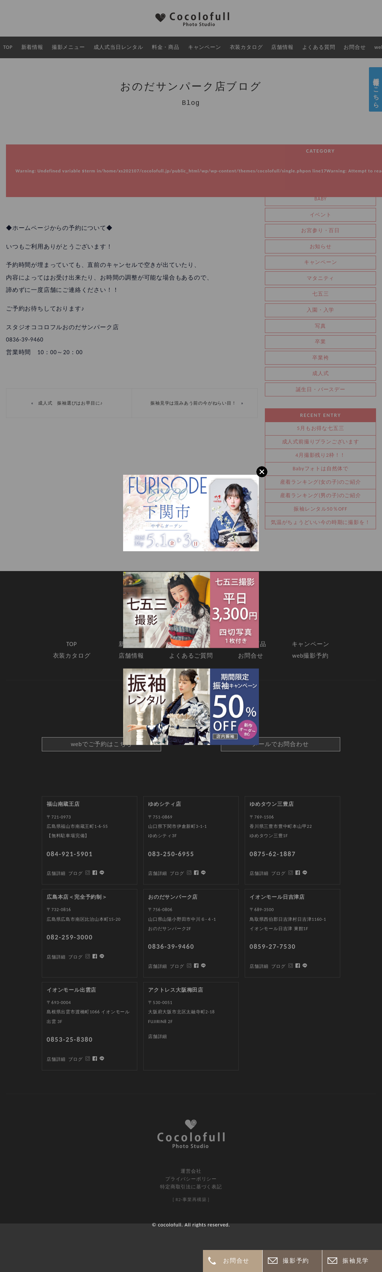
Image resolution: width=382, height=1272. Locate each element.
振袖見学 (355, 1260)
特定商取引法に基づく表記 (191, 1187)
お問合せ (236, 1260)
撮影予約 (296, 1260)
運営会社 (191, 1171)
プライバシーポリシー (191, 1179)
